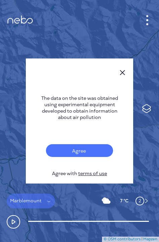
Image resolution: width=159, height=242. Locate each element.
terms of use (92, 173)
